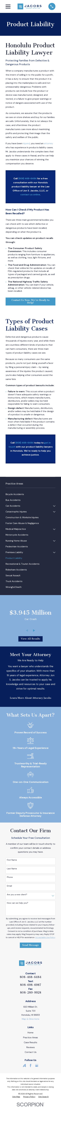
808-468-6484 (30, 977)
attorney (48, 143)
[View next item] (34, 630)
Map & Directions (30, 1019)
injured (26, 143)
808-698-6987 (30, 985)
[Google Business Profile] (36, 1065)
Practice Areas (30, 1037)
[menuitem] (30, 494)
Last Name (12, 868)
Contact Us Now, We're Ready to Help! (30, 301)
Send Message (30, 945)
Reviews (30, 1047)
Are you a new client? (17, 894)
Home (30, 1032)
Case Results (30, 1042)
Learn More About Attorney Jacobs (30, 698)
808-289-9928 (30, 992)
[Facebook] (30, 1065)
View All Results (30, 638)
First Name (12, 860)
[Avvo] (24, 1065)
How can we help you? (17, 903)
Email (9, 886)
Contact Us (30, 1052)
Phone (10, 877)
